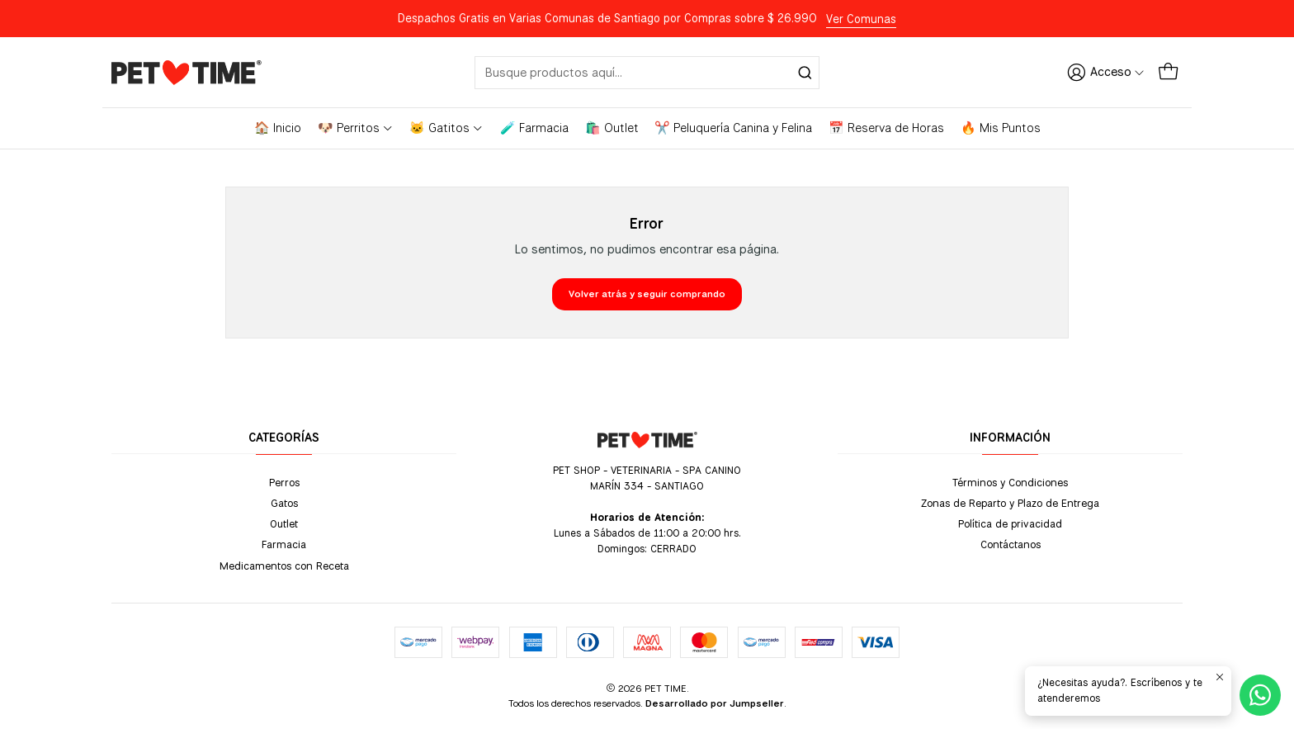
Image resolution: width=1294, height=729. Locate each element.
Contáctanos (1010, 544)
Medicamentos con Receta (284, 565)
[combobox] (647, 72)
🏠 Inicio (277, 128)
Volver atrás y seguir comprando (647, 294)
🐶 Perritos (356, 128)
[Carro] (1168, 72)
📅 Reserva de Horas (886, 128)
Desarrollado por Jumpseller (714, 703)
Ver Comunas (861, 19)
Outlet (284, 523)
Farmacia (284, 544)
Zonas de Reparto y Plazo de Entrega (1010, 502)
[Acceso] (1106, 72)
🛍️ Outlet (612, 128)
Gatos (284, 502)
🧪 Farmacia (534, 128)
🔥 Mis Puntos (1001, 128)
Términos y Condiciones (1010, 482)
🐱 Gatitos (446, 128)
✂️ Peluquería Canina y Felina (733, 128)
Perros (284, 482)
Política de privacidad (1010, 523)
